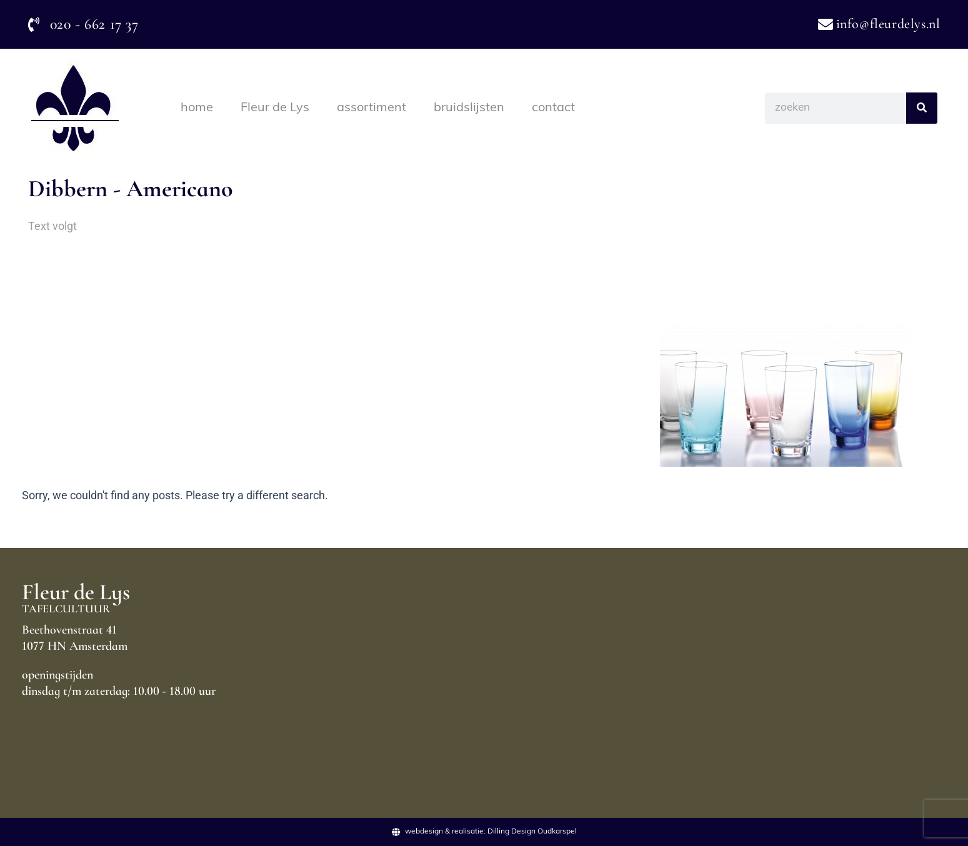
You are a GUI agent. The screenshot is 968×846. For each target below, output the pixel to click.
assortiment (371, 108)
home (197, 108)
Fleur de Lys (275, 108)
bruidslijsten (469, 108)
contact (553, 108)
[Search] (921, 108)
